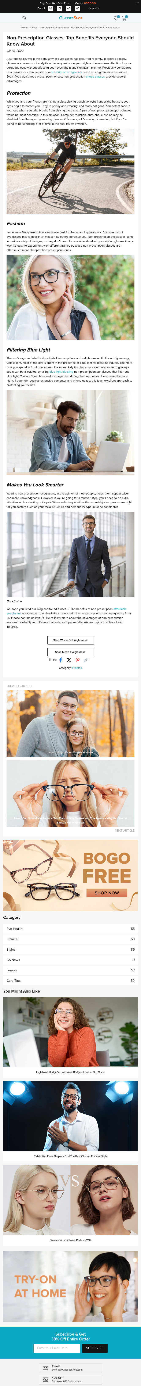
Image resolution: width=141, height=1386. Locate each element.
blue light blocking (61, 371)
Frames (77, 668)
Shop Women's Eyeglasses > (70, 640)
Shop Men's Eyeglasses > (70, 652)
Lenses (71, 970)
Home (24, 27)
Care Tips (71, 980)
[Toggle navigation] (17, 17)
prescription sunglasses (66, 72)
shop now (93, 8)
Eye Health (71, 928)
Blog (34, 27)
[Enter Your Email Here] (57, 1348)
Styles (71, 949)
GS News (71, 959)
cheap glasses (95, 76)
